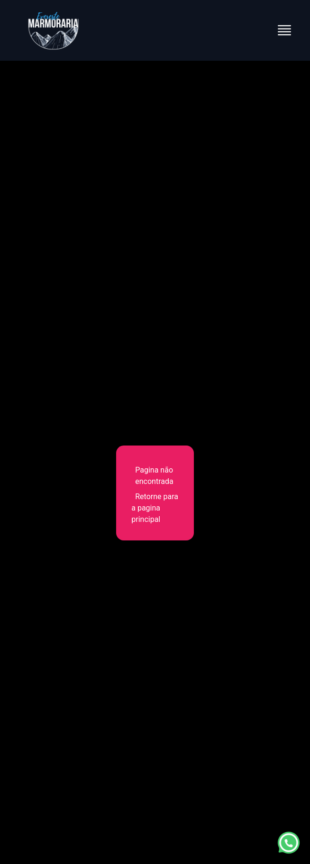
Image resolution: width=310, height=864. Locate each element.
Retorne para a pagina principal (154, 508)
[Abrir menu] (284, 30)
